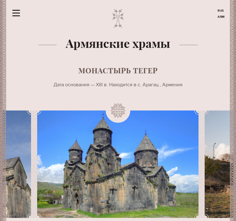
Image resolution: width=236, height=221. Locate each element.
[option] (118, 164)
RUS (221, 10)
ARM (221, 16)
